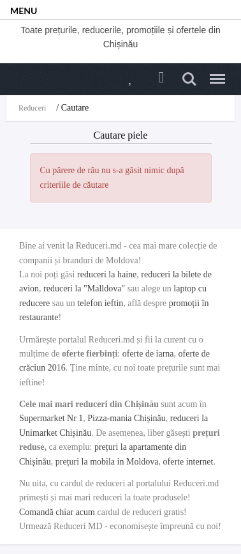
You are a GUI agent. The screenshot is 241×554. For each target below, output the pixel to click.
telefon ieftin (100, 303)
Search (189, 79)
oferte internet (188, 461)
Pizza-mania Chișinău (126, 418)
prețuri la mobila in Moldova (107, 461)
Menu (214, 73)
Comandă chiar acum (57, 512)
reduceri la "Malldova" (84, 288)
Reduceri (32, 108)
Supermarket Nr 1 (51, 418)
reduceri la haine (106, 274)
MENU (23, 10)
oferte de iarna (148, 353)
